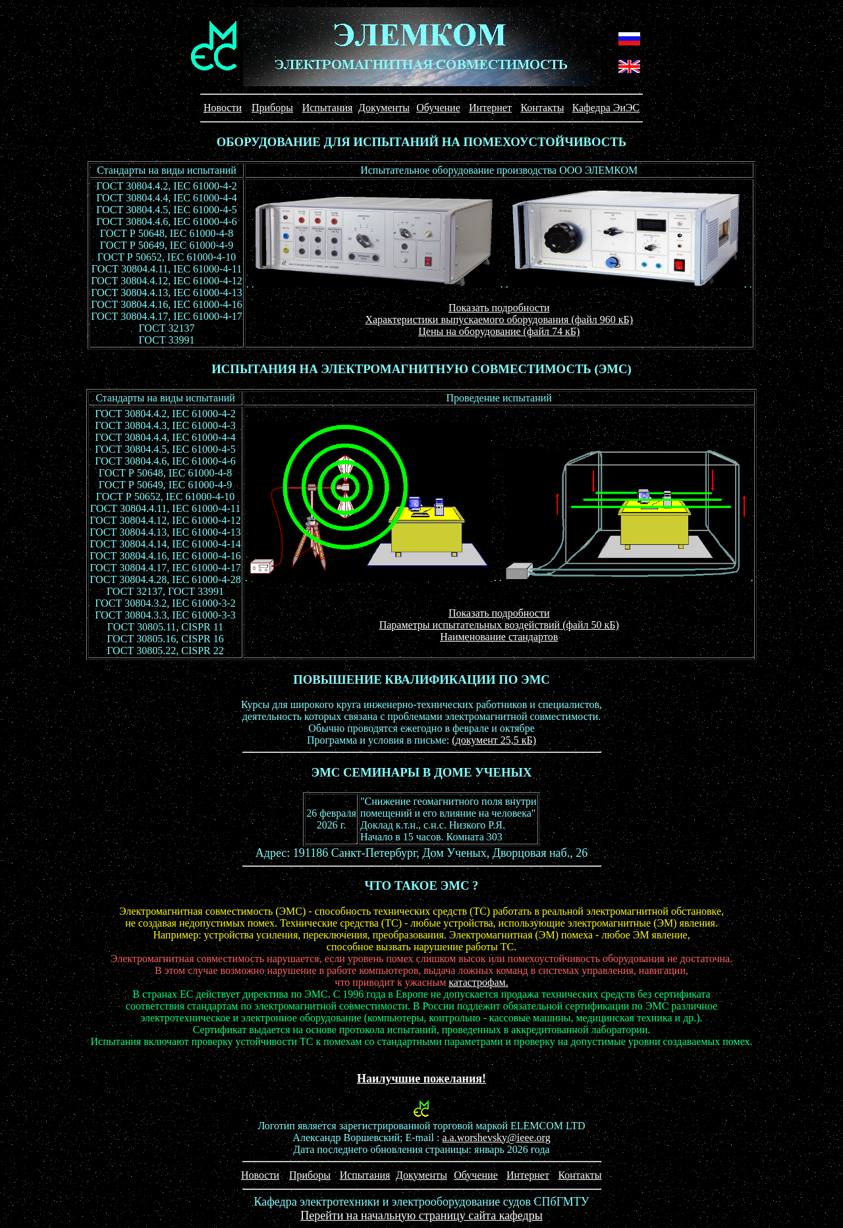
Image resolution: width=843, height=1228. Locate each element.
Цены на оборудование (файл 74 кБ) (499, 331)
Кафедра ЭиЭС (605, 107)
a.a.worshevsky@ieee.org (496, 1137)
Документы (384, 107)
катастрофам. (478, 982)
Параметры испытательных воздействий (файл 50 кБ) (499, 624)
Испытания (327, 107)
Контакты (542, 107)
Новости (223, 107)
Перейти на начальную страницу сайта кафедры (421, 1215)
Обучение (438, 107)
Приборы (272, 107)
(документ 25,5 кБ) (494, 740)
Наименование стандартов (499, 636)
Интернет (490, 107)
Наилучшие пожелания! (421, 1078)
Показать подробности (499, 307)
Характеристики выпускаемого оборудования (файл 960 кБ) (499, 319)
